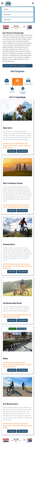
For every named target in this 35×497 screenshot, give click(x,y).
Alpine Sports (7, 96)
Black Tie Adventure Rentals (13, 151)
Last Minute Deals (17, 491)
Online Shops (17, 494)
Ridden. (5, 327)
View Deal (11, 119)
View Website (22, 119)
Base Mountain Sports (10, 372)
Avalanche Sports (9, 212)
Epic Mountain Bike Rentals (12, 271)
